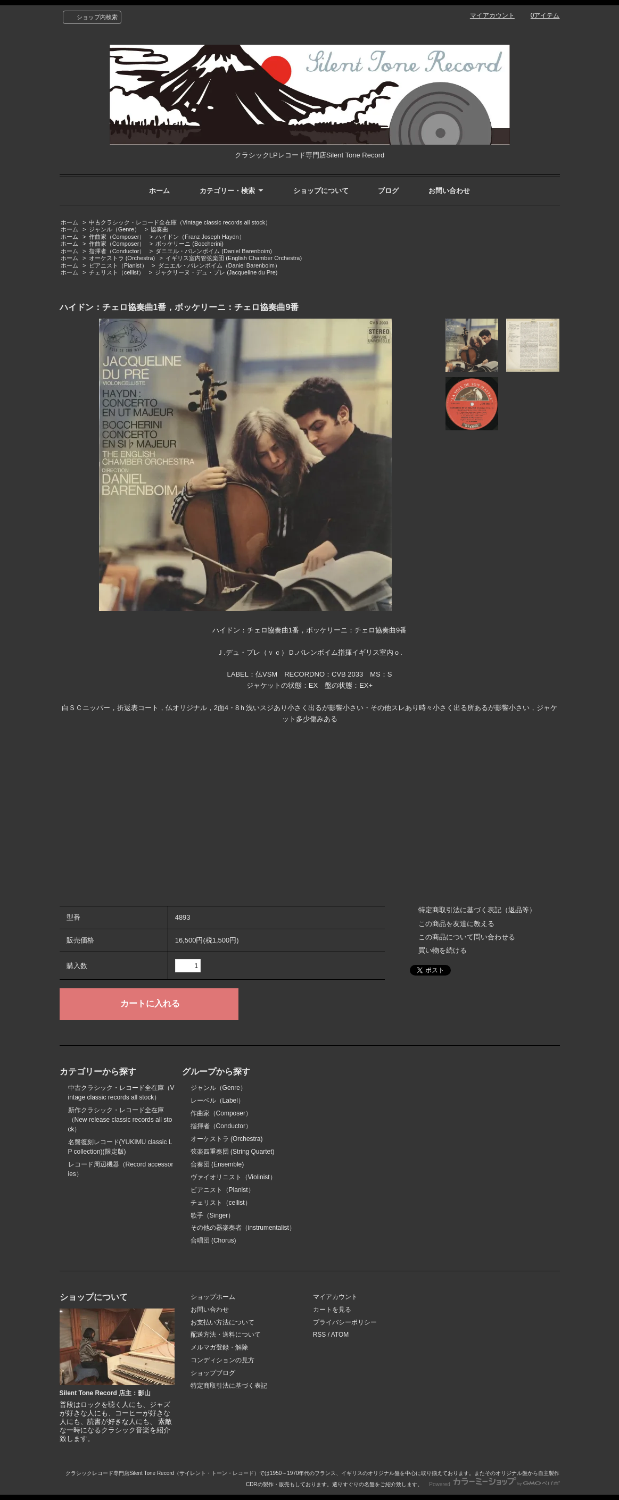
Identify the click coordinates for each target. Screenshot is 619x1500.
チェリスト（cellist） (116, 272)
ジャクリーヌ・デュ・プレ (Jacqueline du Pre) (216, 272)
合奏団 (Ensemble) (217, 1164)
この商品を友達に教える (456, 924)
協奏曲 (159, 229)
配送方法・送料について (226, 1334)
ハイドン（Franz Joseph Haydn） (199, 237)
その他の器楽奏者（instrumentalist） (243, 1227)
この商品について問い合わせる (466, 937)
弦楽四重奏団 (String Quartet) (233, 1151)
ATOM (340, 1334)
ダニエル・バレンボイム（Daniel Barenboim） (219, 265)
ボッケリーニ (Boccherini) (189, 243)
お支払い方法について (222, 1322)
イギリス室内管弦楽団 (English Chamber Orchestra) (234, 258)
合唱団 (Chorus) (213, 1240)
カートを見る (332, 1309)
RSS (319, 1334)
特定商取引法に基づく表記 (229, 1385)
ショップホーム (213, 1297)
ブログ (388, 191)
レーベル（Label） (217, 1100)
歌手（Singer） (213, 1215)
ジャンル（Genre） (115, 229)
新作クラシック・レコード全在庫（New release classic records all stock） (120, 1119)
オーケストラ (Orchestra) (122, 258)
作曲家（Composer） (117, 237)
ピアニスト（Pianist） (118, 265)
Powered (494, 1484)
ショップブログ (213, 1373)
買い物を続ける (442, 950)
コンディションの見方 (222, 1360)
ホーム (159, 191)
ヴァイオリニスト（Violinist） (233, 1177)
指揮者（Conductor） (117, 251)
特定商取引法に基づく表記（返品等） (477, 910)
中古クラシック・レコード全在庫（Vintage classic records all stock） (180, 222)
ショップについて (321, 191)
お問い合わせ (449, 191)
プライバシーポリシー (345, 1322)
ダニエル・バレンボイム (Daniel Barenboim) (213, 251)
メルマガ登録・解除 (219, 1347)
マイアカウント (492, 15)
